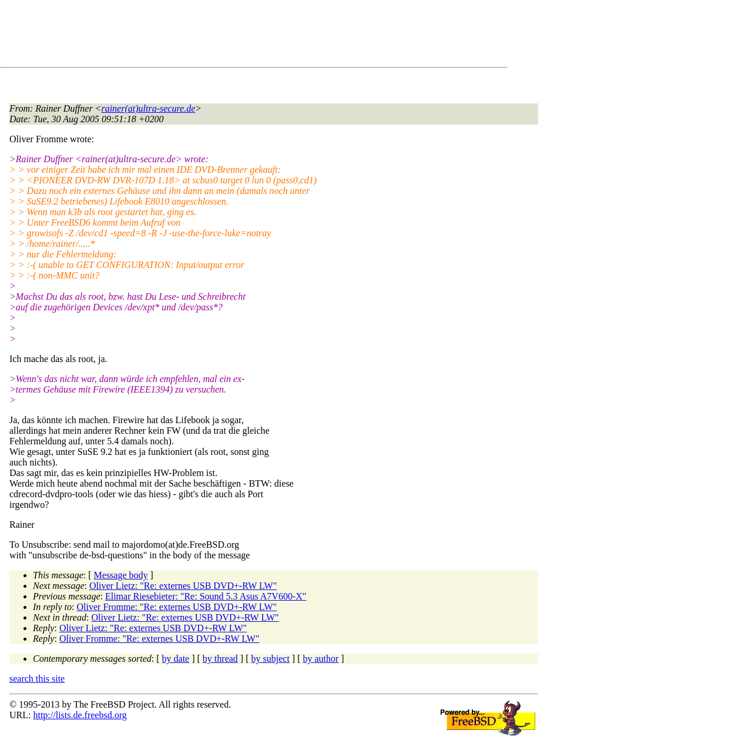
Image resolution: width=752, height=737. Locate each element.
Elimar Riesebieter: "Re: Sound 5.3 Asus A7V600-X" (205, 596)
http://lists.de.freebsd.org (79, 715)
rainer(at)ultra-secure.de (148, 108)
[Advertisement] (223, 35)
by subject (270, 659)
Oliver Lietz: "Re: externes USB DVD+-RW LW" (183, 586)
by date (176, 659)
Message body (121, 575)
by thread (220, 659)
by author (320, 659)
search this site (37, 679)
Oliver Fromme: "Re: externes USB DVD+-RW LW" (177, 607)
